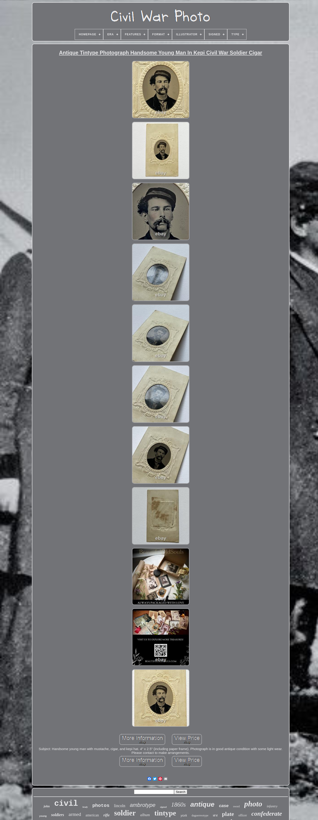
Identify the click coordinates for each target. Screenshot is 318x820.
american (92, 815)
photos (101, 805)
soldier (125, 813)
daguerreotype (199, 815)
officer (243, 815)
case (223, 805)
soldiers (57, 815)
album (145, 815)
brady (85, 807)
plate (228, 814)
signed (163, 807)
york (184, 815)
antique (202, 804)
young (43, 816)
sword (236, 806)
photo (253, 804)
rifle (106, 815)
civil (66, 803)
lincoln (119, 805)
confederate (266, 813)
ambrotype (142, 805)
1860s (178, 804)
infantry (272, 806)
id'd (215, 815)
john (47, 806)
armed (75, 814)
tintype (165, 813)
